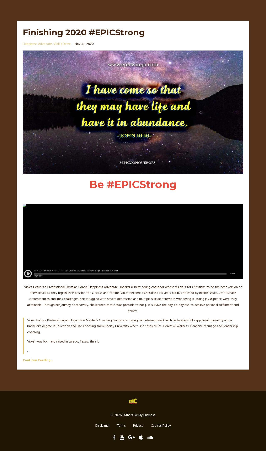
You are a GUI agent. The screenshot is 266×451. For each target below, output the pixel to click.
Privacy (138, 426)
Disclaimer (102, 426)
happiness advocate (37, 44)
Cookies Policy (161, 426)
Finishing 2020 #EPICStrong (84, 32)
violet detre (62, 44)
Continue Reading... (38, 360)
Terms (121, 426)
